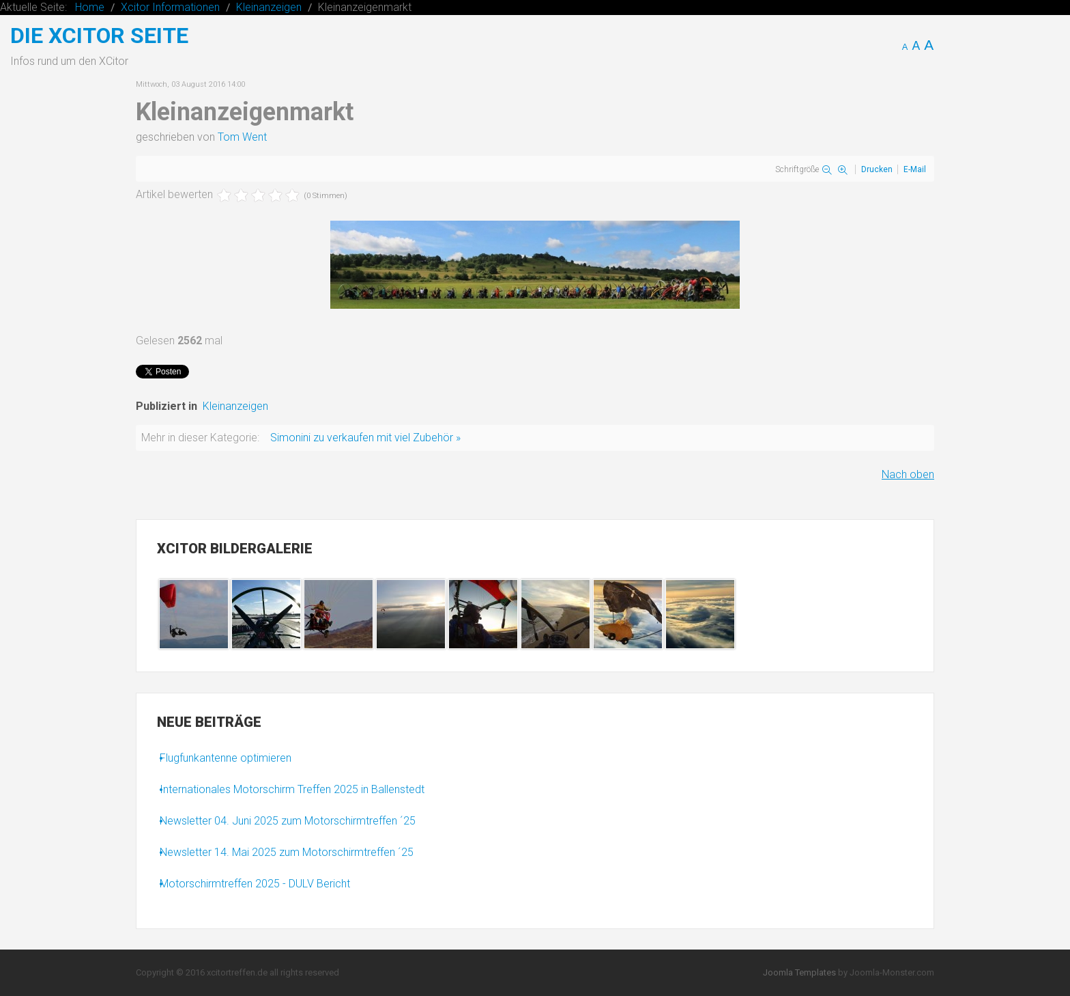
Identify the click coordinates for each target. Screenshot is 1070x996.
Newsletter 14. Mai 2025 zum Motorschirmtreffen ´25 (287, 852)
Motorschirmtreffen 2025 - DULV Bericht (255, 883)
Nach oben (908, 474)
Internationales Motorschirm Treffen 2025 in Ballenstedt (292, 789)
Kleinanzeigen (235, 406)
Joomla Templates (799, 972)
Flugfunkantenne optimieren (225, 757)
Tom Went (242, 136)
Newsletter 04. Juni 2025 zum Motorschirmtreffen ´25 (288, 820)
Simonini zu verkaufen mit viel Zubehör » (365, 437)
